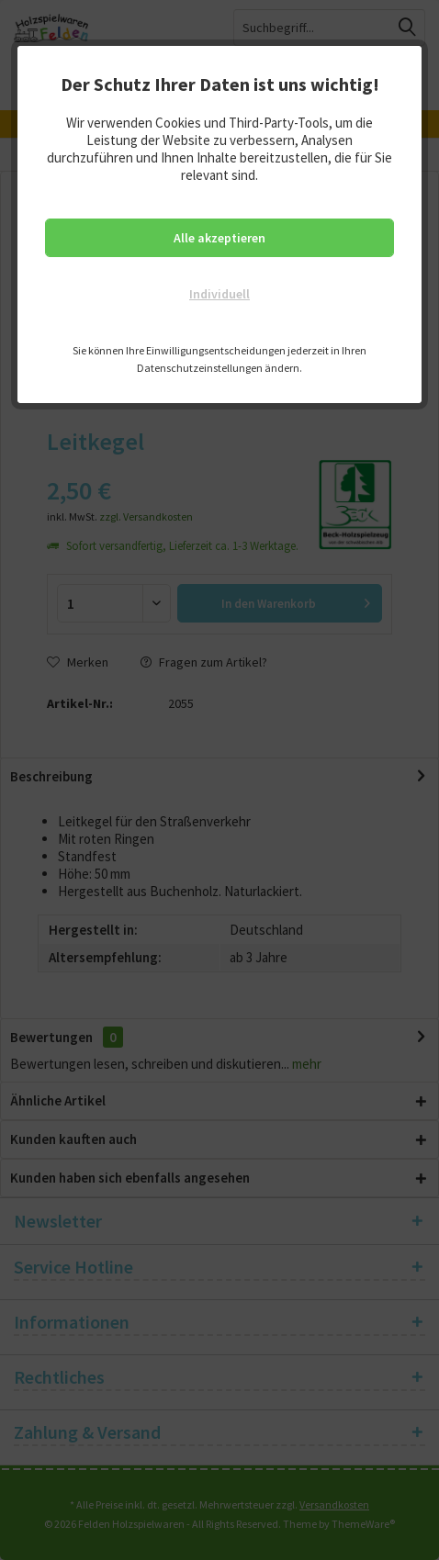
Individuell (219, 294)
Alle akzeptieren (219, 238)
